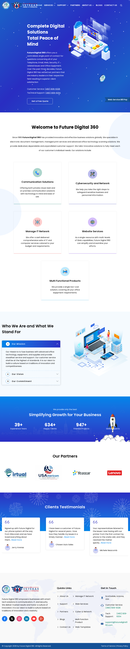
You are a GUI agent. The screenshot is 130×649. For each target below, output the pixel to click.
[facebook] (4, 618)
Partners (75, 5)
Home (39, 5)
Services (49, 5)
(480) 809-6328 (52, 89)
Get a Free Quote (40, 101)
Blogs (99, 5)
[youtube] (34, 618)
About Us (88, 5)
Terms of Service (108, 646)
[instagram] (19, 618)
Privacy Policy (122, 646)
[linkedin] (26, 618)
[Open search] (121, 5)
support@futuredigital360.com (116, 623)
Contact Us (110, 5)
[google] (41, 618)
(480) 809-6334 (53, 92)
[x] (12, 618)
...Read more (16, 540)
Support (63, 5)
